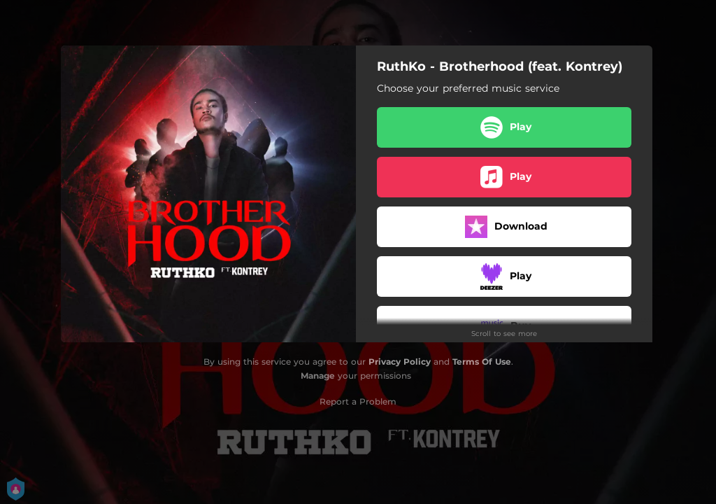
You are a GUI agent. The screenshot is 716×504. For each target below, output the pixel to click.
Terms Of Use (481, 361)
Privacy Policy (399, 361)
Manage (318, 375)
